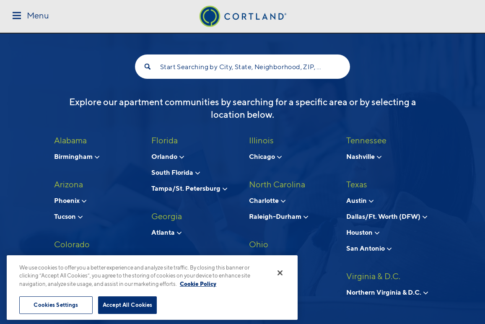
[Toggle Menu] (31, 16)
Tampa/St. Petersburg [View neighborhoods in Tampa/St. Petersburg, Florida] (189, 188)
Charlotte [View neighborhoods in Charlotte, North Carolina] (267, 200)
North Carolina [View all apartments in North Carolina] (277, 184)
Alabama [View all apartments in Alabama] (70, 140)
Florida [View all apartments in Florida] (164, 140)
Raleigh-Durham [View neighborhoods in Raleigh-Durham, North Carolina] (278, 216)
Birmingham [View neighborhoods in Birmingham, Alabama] (76, 156)
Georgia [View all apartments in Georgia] (166, 216)
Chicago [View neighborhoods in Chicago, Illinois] (265, 156)
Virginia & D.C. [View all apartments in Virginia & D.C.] (373, 276)
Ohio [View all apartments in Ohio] (258, 244)
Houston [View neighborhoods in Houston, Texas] (362, 232)
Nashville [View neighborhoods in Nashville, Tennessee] (363, 156)
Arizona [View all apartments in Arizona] (68, 184)
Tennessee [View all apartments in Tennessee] (366, 140)
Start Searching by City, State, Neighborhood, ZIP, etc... (242, 67)
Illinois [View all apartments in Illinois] (261, 140)
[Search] (147, 66)
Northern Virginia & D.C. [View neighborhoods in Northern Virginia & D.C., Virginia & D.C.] (387, 292)
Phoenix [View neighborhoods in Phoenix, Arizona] (70, 200)
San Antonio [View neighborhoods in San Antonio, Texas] (369, 248)
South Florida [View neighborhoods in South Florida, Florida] (175, 172)
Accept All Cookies (127, 304)
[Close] (280, 273)
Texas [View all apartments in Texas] (356, 184)
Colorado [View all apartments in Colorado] (72, 244)
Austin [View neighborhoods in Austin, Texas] (359, 200)
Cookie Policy (198, 283)
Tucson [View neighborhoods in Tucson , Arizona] (68, 216)
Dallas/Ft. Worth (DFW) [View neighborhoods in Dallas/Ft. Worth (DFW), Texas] (386, 216)
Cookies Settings (56, 304)
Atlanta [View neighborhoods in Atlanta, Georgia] (166, 232)
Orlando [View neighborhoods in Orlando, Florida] (167, 156)
